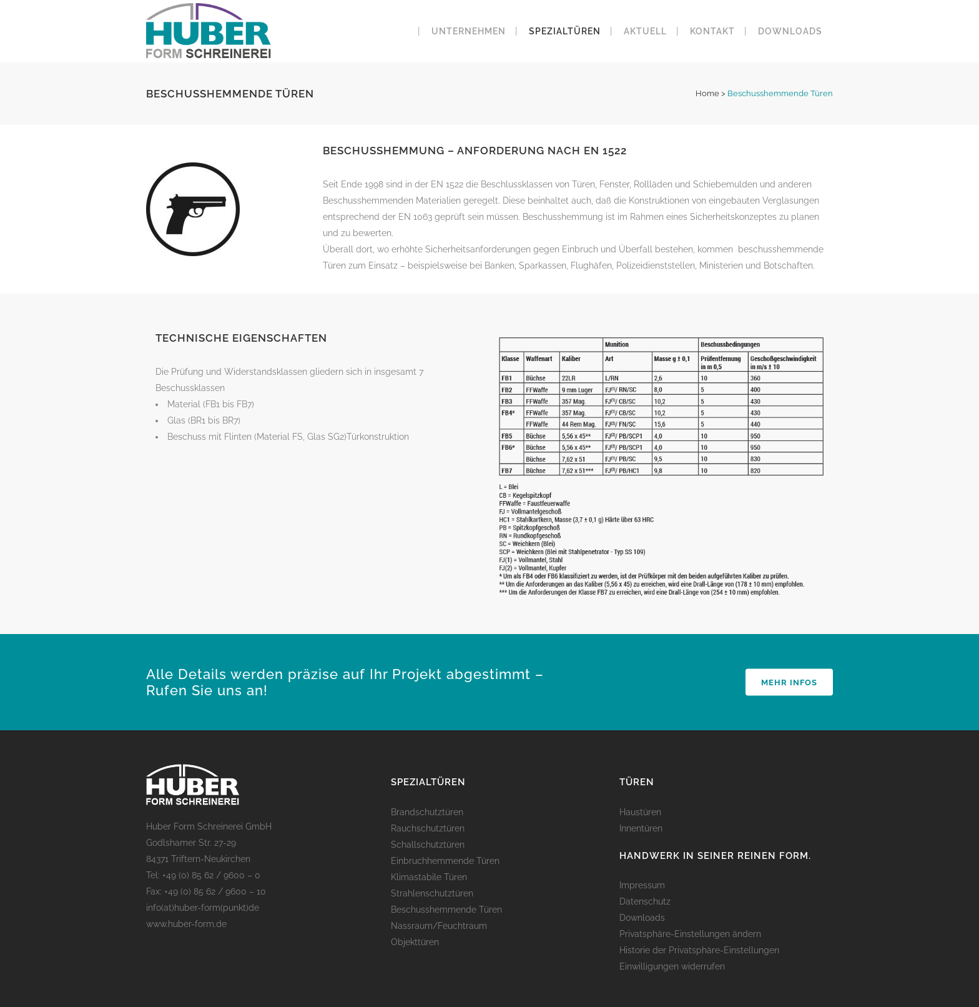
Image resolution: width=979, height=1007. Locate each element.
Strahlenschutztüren (432, 893)
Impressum (642, 885)
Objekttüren (415, 942)
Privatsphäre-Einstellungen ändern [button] (690, 934)
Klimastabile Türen (429, 877)
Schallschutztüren (428, 845)
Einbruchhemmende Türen (445, 861)
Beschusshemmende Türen (446, 910)
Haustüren (640, 812)
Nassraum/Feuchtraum (439, 926)
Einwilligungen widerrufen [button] (672, 966)
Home (707, 93)
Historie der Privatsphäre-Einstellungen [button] (699, 950)
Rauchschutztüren (428, 828)
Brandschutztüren (427, 812)
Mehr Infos (789, 682)
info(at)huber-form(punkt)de (202, 908)
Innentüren (640, 828)
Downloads (642, 918)
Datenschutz (645, 901)
